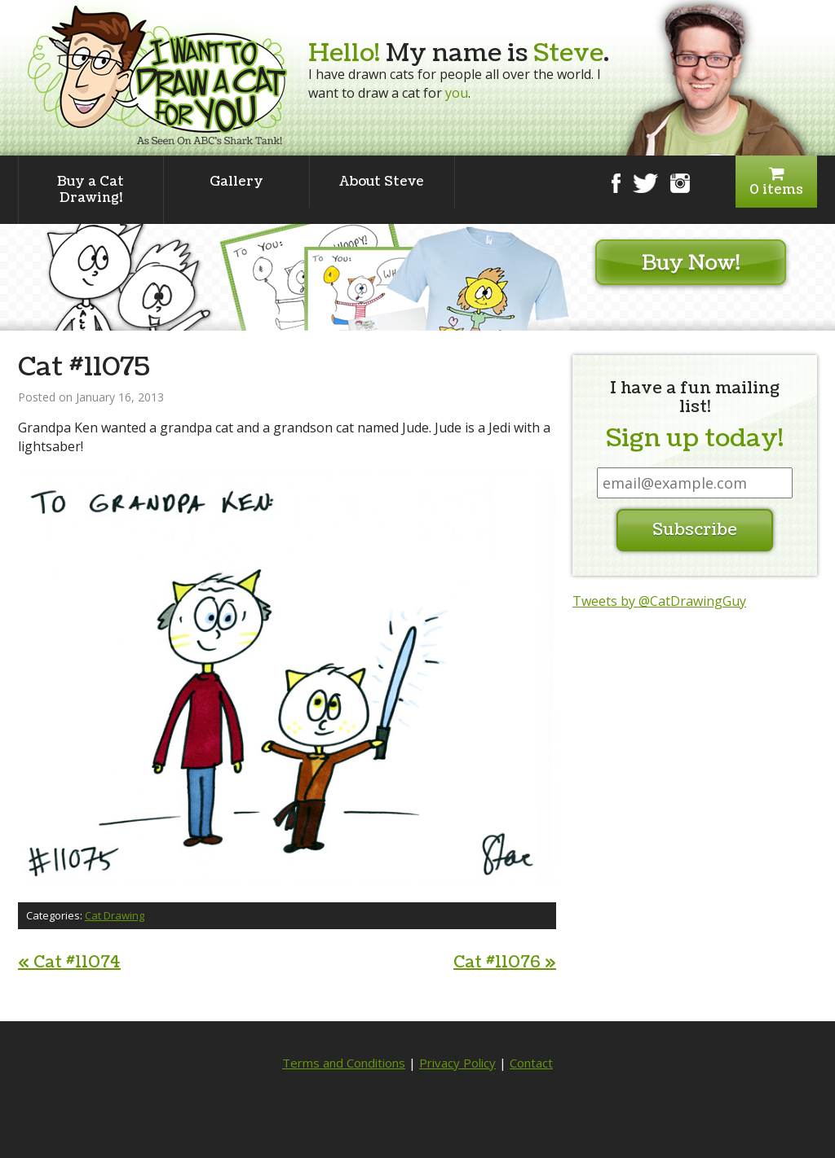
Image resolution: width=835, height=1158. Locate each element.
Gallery (236, 182)
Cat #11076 (504, 962)
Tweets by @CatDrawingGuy (659, 601)
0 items (776, 182)
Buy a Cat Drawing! (90, 190)
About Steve (381, 182)
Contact (531, 1063)
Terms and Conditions (343, 1063)
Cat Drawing (114, 915)
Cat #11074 (69, 962)
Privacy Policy (457, 1063)
